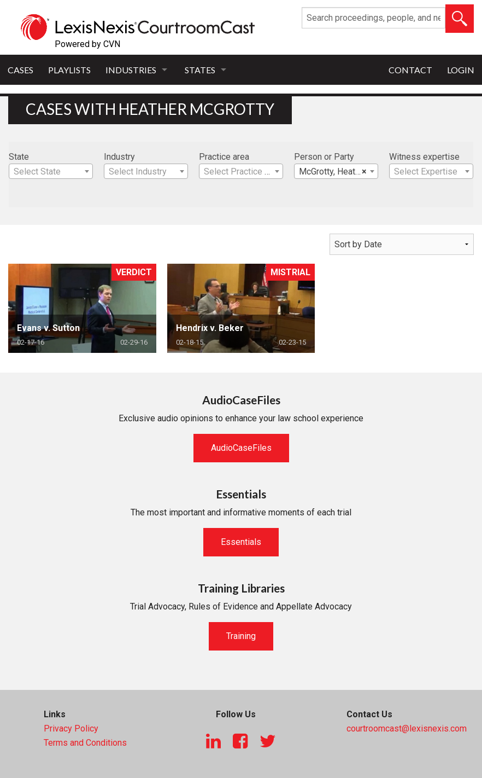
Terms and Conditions (85, 743)
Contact (410, 70)
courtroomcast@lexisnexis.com (406, 728)
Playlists (69, 70)
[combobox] (51, 171)
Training (241, 636)
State (19, 157)
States (200, 70)
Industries (130, 70)
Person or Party (324, 157)
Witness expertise (424, 157)
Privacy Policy (71, 728)
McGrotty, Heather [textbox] (333, 171)
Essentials (241, 542)
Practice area (224, 157)
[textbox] (50, 171)
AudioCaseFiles (241, 448)
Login (460, 70)
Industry (119, 157)
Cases (20, 70)
